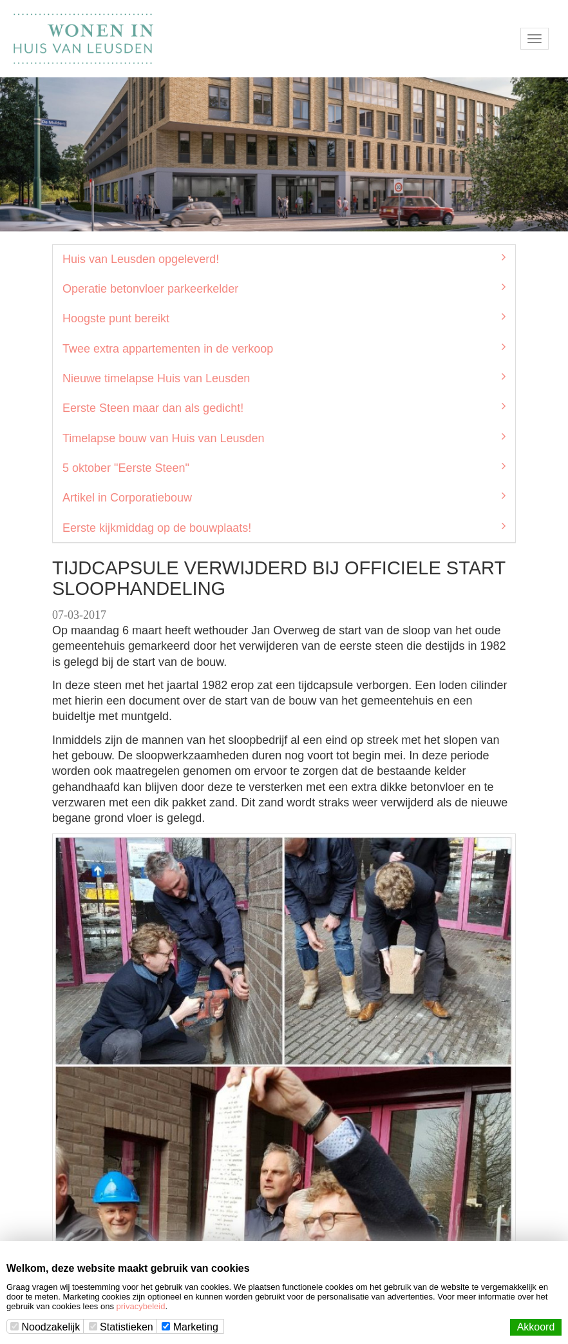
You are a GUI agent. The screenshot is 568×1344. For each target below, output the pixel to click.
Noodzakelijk (45, 1326)
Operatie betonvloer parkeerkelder (284, 288)
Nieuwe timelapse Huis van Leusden (284, 378)
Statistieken (121, 1326)
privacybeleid (141, 1306)
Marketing (190, 1326)
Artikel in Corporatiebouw (284, 497)
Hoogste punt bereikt (284, 318)
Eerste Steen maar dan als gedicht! (284, 407)
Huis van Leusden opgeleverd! (284, 258)
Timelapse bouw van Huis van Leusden (284, 438)
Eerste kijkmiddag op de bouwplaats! (284, 527)
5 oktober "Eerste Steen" (284, 467)
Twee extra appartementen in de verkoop (284, 348)
